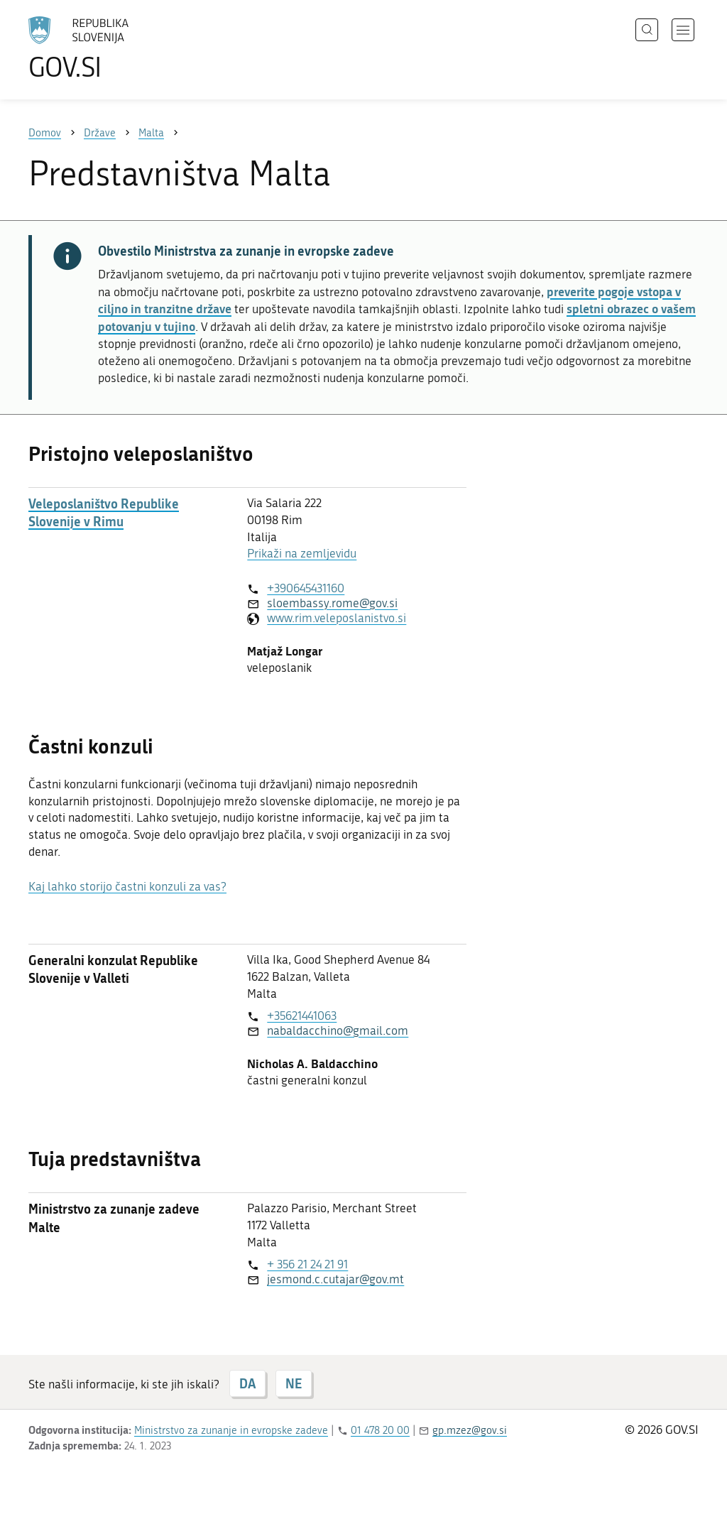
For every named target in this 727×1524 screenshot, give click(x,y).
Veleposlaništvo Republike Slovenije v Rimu (103, 512)
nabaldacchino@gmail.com (337, 1030)
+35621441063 (302, 1015)
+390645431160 (305, 588)
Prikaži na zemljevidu (301, 553)
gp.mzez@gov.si (469, 1430)
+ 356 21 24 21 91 (307, 1264)
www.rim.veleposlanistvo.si (336, 618)
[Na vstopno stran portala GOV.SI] (117, 48)
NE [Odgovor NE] (293, 1383)
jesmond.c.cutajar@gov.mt (335, 1279)
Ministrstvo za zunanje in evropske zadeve (231, 1430)
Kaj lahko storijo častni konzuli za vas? (127, 886)
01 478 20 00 (380, 1430)
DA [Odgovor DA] (247, 1383)
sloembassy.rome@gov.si (332, 603)
